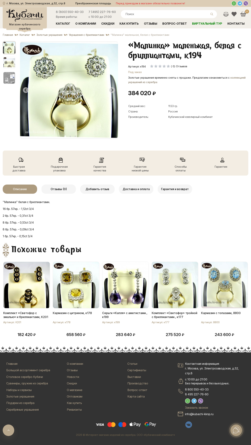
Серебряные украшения (22, 409)
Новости (73, 377)
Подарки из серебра (20, 403)
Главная (11, 363)
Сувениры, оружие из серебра (27, 383)
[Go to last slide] (26, 90)
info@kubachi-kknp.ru (199, 414)
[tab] (65, 136)
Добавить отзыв (97, 189)
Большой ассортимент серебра (28, 370)
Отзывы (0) (59, 189)
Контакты (236, 23)
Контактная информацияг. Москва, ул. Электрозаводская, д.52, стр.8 (212, 368)
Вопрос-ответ (174, 23)
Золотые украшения (20, 396)
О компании (85, 23)
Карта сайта (136, 396)
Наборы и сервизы (19, 390)
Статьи (132, 363)
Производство (137, 383)
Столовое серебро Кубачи (24, 377)
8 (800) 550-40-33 (70, 12)
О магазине (74, 390)
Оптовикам (74, 396)
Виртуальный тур (207, 23)
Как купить (129, 23)
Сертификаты (136, 370)
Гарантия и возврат (175, 189)
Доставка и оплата (136, 189)
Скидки (107, 23)
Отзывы (150, 23)
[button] (9, 47)
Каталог (63, 23)
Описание (20, 189)
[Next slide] (112, 90)
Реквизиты (74, 409)
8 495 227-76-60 (196, 394)
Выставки (134, 377)
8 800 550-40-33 (197, 389)
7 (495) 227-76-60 (102, 12)
